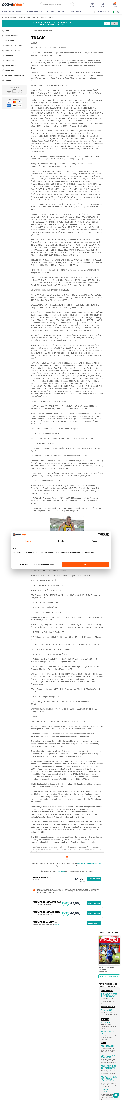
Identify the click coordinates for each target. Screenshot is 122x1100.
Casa (5, 31)
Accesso (61, 871)
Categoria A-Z (9, 60)
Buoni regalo (8, 70)
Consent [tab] (27, 541)
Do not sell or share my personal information (36, 564)
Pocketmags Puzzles (12, 45)
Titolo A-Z (7, 55)
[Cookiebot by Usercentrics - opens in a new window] (99, 534)
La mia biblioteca (10, 36)
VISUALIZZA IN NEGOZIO (109, 976)
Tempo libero (74, 12)
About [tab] (94, 541)
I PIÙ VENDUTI (8, 12)
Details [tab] (61, 541)
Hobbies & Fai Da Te (34, 12)
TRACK (51, 17)
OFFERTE (20, 12)
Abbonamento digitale (9, 17)
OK (85, 564)
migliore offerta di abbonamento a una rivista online (46, 925)
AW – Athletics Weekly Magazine (28, 17)
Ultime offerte (9, 65)
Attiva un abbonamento (13, 75)
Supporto (7, 80)
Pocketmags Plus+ (11, 50)
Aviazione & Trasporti (55, 12)
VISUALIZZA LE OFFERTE (94, 923)
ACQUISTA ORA (94, 878)
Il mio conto (8, 41)
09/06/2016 (43, 17)
